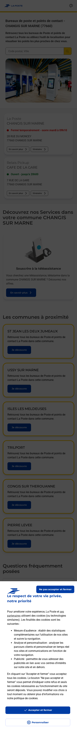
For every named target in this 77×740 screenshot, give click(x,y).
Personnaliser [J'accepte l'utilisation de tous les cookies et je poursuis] (40, 722)
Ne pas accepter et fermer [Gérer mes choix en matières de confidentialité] (55, 589)
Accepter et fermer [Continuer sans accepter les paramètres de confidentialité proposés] (40, 710)
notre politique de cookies (22, 698)
